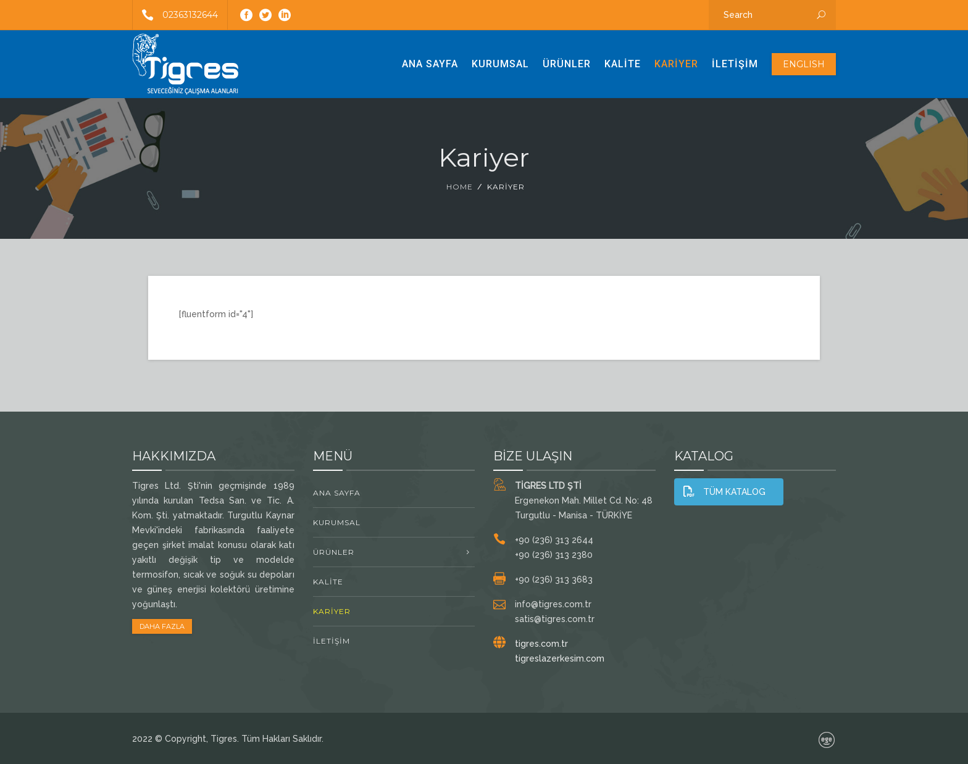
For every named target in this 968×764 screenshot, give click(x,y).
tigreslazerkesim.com (559, 658)
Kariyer (676, 64)
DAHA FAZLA (162, 626)
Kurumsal (500, 64)
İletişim (735, 64)
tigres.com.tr (541, 644)
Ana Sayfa (430, 64)
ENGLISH (804, 64)
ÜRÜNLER (567, 64)
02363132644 (175, 15)
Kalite (622, 64)
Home (459, 186)
